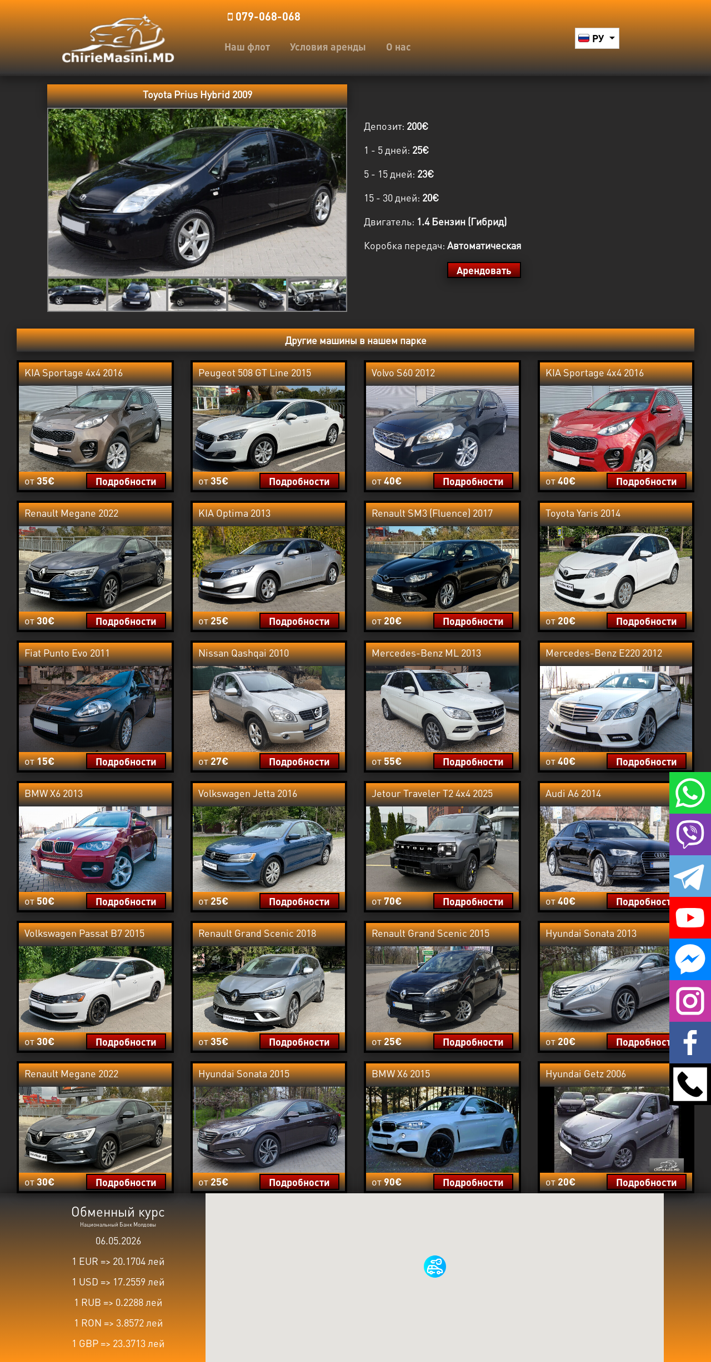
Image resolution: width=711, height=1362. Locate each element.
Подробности (126, 481)
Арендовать (484, 270)
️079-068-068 (264, 16)
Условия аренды (328, 46)
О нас (398, 46)
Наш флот (247, 46)
